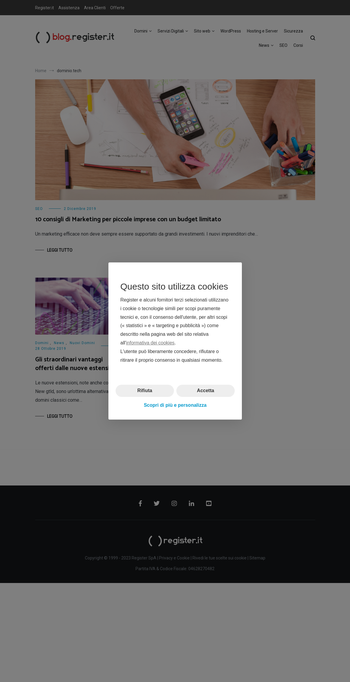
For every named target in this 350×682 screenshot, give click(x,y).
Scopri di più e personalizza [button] (175, 405)
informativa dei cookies (150, 342)
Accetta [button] (205, 390)
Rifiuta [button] (144, 390)
